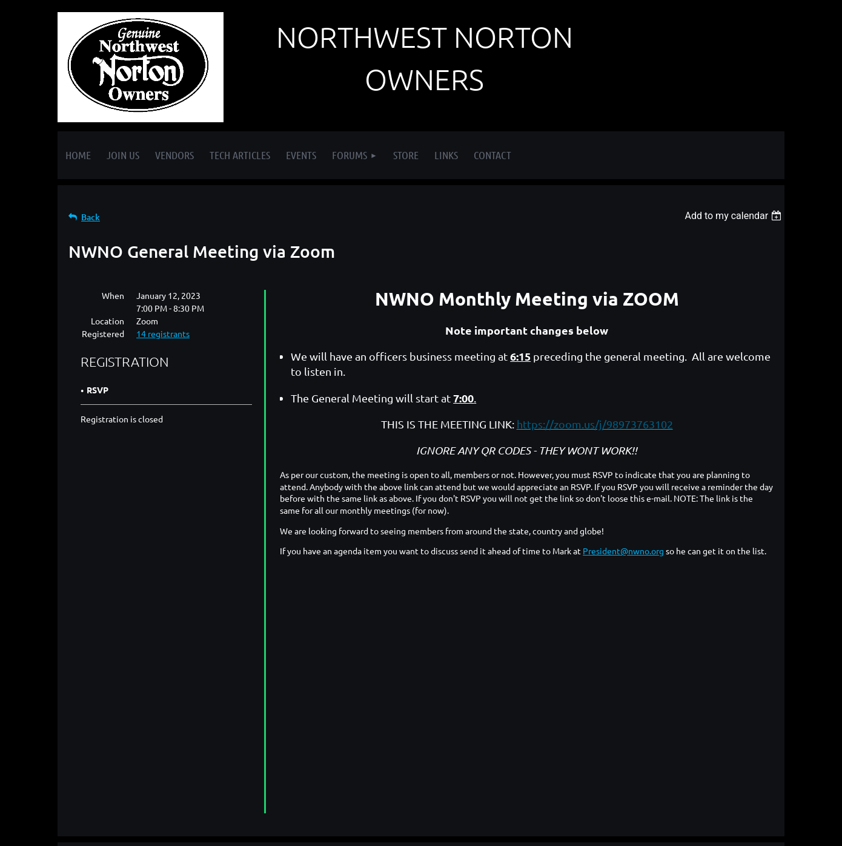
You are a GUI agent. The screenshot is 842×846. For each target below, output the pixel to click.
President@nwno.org (623, 550)
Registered (103, 333)
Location (107, 320)
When (113, 295)
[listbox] (734, 215)
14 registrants (163, 333)
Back (90, 217)
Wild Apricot (640, 830)
